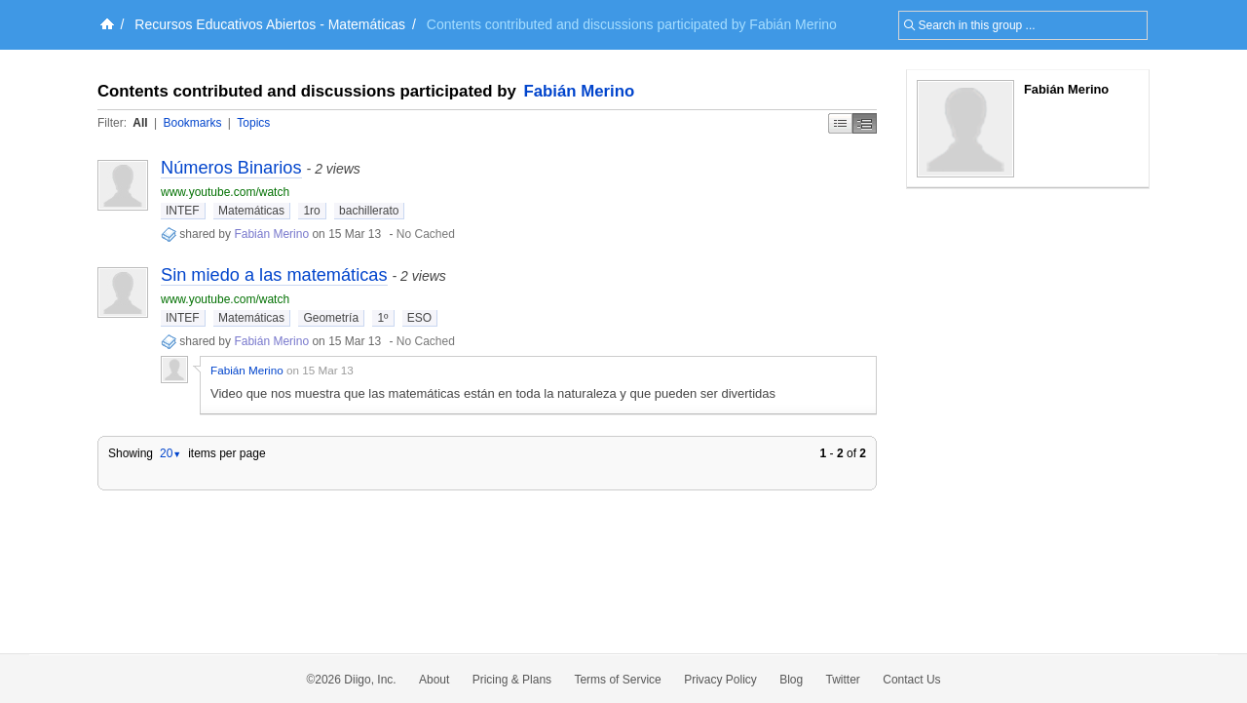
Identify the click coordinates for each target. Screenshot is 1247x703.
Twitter (843, 679)
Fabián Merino (579, 91)
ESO (419, 318)
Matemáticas (251, 210)
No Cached (426, 234)
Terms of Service (617, 679)
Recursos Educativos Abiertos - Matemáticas (269, 24)
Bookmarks (192, 123)
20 (170, 453)
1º (382, 318)
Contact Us (911, 679)
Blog (791, 679)
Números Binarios (231, 167)
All (139, 123)
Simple (840, 123)
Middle (864, 123)
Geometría (331, 318)
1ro (311, 210)
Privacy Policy (720, 679)
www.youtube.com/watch (225, 192)
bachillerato (368, 210)
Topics (253, 123)
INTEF (183, 210)
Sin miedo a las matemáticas (274, 275)
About (434, 679)
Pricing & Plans (511, 679)
